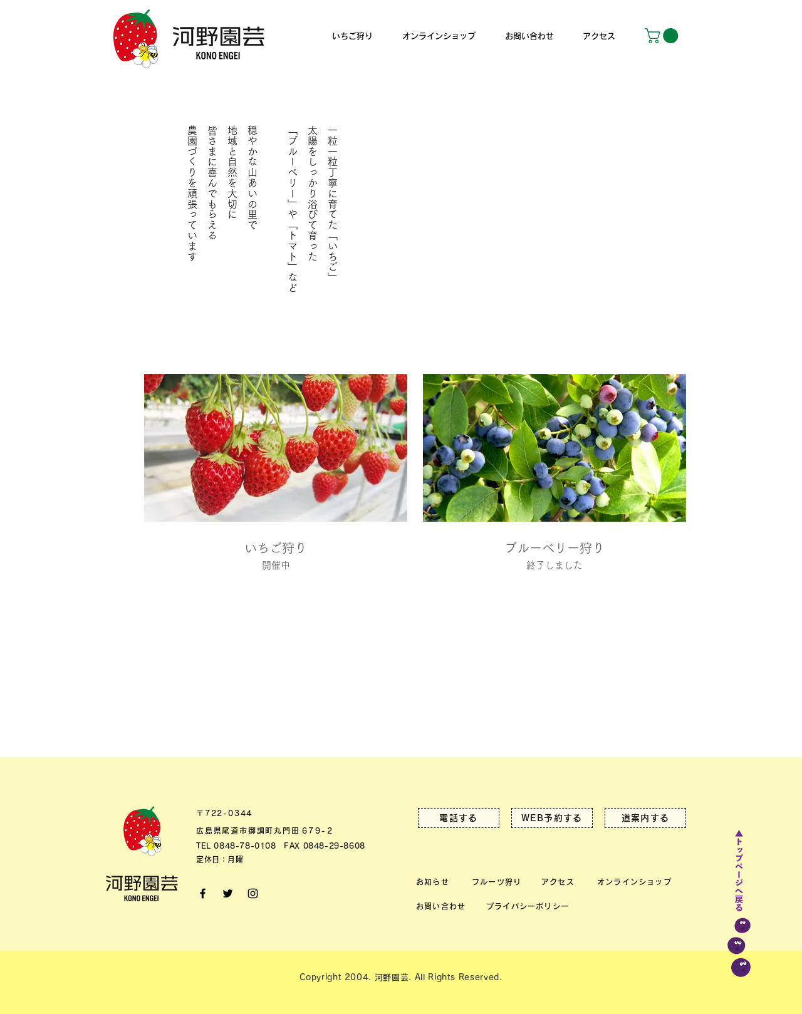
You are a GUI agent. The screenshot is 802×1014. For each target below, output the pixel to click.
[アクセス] (560, 881)
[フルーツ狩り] (498, 881)
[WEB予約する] (552, 818)
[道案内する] (645, 818)
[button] (663, 35)
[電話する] (458, 818)
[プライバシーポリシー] (530, 906)
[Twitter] (227, 893)
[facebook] (202, 893)
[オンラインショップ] (636, 881)
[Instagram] (252, 893)
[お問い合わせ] (442, 906)
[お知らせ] (435, 881)
